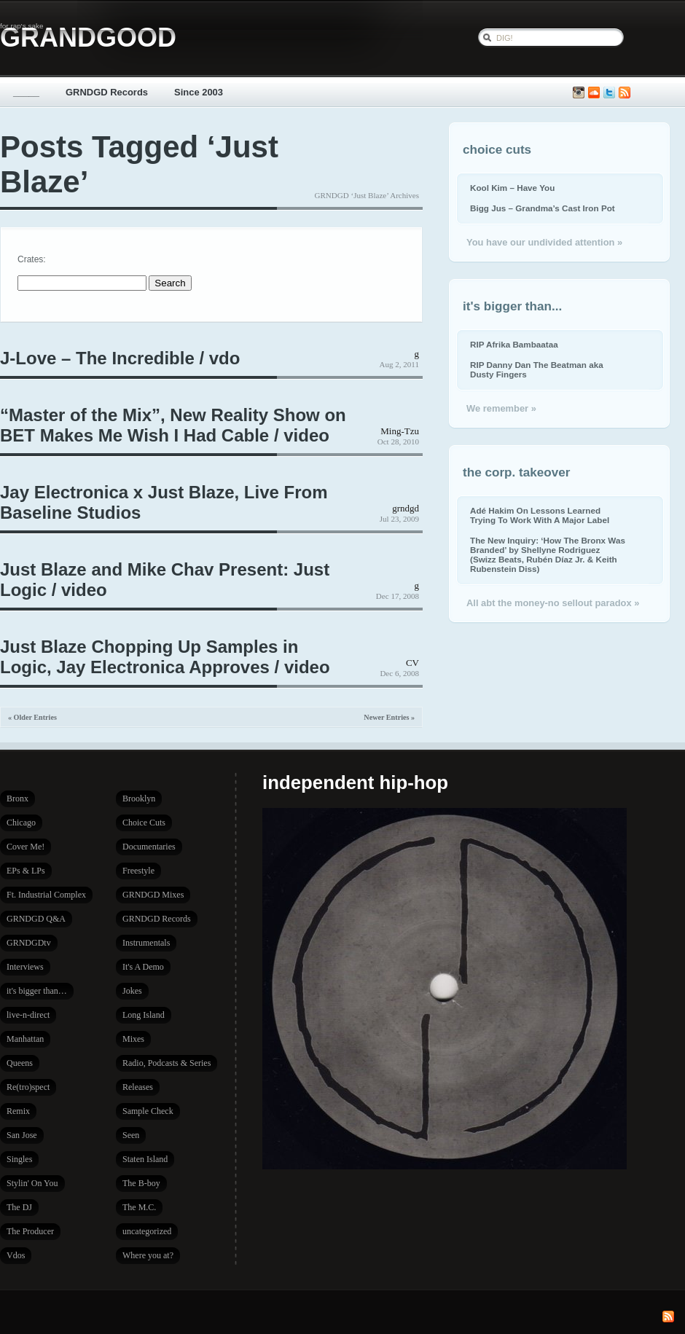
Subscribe (624, 93)
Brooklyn (138, 798)
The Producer (30, 1231)
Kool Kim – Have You (512, 187)
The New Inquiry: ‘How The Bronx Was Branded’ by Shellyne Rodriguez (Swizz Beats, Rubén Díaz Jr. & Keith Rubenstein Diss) (547, 554)
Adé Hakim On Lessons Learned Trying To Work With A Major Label (539, 515)
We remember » (501, 408)
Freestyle (138, 871)
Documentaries (149, 846)
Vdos (16, 1255)
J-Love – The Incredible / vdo (120, 358)
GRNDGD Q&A (36, 919)
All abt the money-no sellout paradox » (552, 602)
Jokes (132, 991)
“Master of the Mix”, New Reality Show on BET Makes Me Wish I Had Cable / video (173, 425)
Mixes (133, 1039)
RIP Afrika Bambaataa (514, 344)
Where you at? (147, 1255)
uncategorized (146, 1231)
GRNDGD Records (107, 92)
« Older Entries (32, 717)
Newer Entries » (389, 717)
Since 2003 (198, 92)
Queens (20, 1063)
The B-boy (141, 1183)
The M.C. (139, 1207)
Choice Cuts (143, 822)
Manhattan (25, 1039)
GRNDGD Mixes (153, 895)
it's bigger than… (37, 991)
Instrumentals (146, 943)
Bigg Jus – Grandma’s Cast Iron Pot (542, 208)
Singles (19, 1159)
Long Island (143, 1015)
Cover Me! (25, 846)
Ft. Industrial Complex (46, 895)
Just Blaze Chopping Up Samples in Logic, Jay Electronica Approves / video (165, 657)
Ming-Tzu (399, 430)
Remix (18, 1111)
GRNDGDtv (29, 943)
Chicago (21, 822)
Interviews (25, 967)
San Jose (22, 1135)
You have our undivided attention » (544, 242)
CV (412, 662)
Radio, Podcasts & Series (166, 1063)
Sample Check (147, 1111)
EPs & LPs (26, 871)
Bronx (17, 798)
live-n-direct (28, 1015)
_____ (26, 92)
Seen (130, 1135)
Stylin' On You (32, 1183)
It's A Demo (143, 967)
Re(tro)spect (28, 1087)
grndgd (405, 508)
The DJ (19, 1207)
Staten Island (145, 1159)
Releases (137, 1087)
